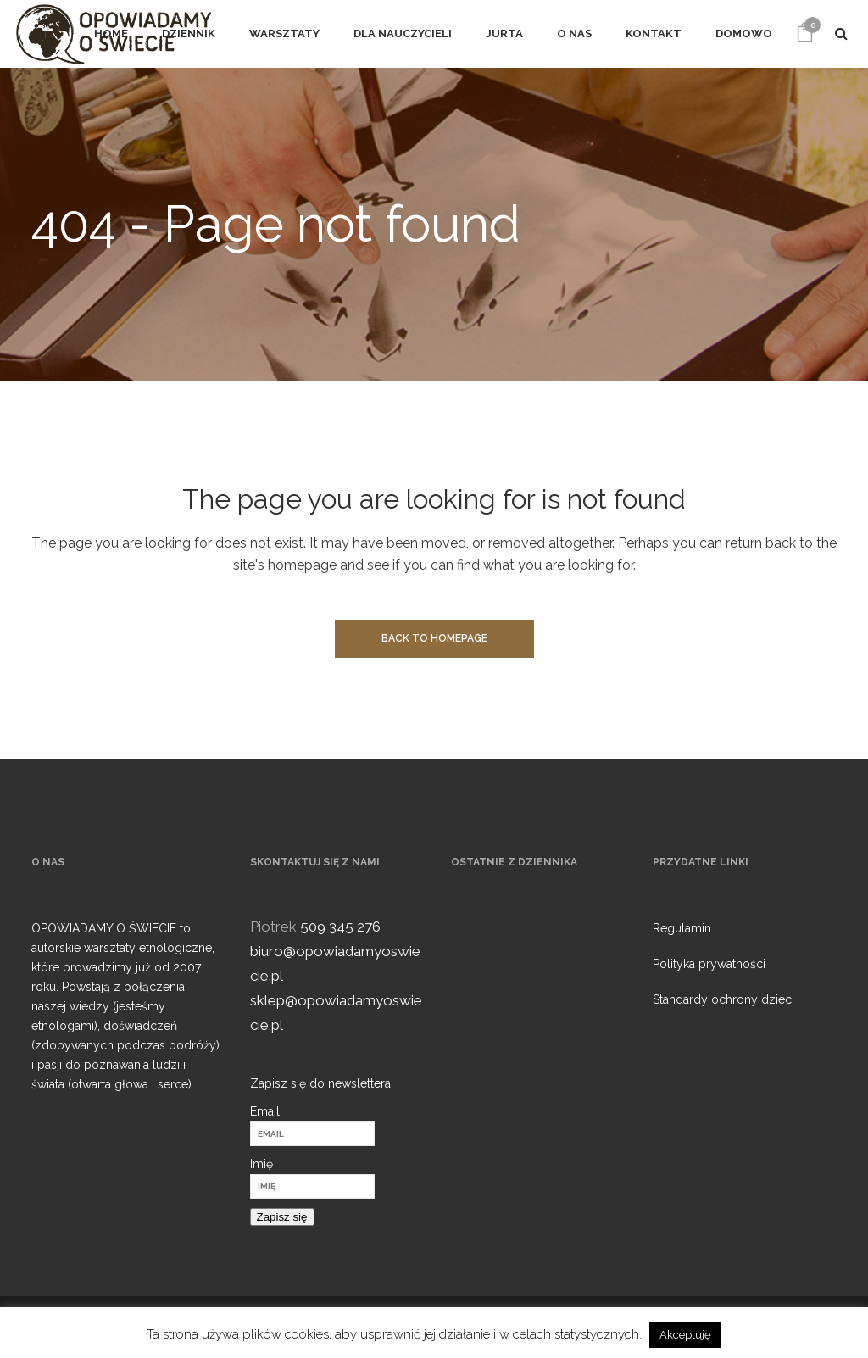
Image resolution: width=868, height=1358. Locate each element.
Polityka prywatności (709, 964)
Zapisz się (282, 1217)
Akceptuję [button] (685, 1334)
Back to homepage (434, 638)
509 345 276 (340, 926)
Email (265, 1111)
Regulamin (682, 928)
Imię (261, 1164)
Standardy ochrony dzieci (723, 999)
